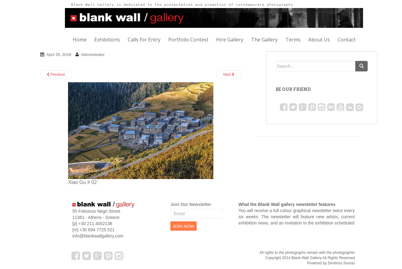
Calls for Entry (144, 39)
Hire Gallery (229, 39)
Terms (293, 39)
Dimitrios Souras (341, 263)
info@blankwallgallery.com (97, 235)
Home (80, 39)
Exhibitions (107, 39)
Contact (347, 39)
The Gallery (264, 39)
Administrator (93, 54)
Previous (56, 74)
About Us (319, 39)
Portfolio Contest (188, 39)
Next (229, 74)
